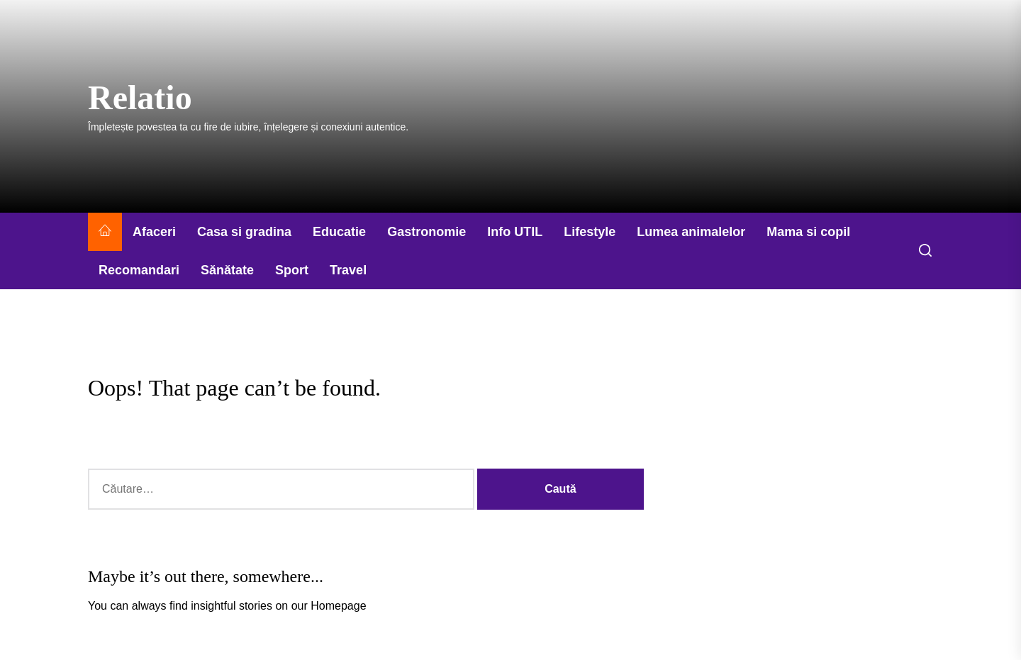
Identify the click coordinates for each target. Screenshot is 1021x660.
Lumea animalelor (691, 232)
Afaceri (154, 232)
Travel (348, 270)
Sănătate (227, 270)
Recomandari (139, 270)
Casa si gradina (244, 232)
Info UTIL (514, 232)
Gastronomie (426, 232)
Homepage (338, 606)
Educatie (339, 232)
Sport (291, 270)
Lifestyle (589, 232)
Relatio (140, 97)
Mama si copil (808, 232)
